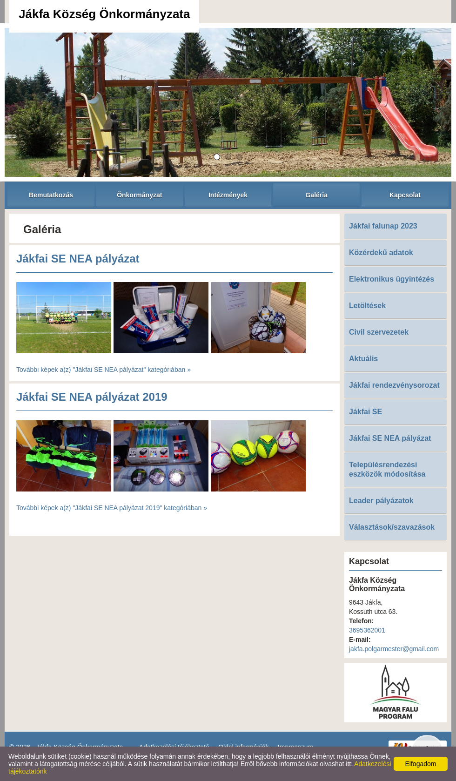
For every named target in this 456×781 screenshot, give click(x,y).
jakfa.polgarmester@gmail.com (394, 649)
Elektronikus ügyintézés (391, 279)
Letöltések (367, 306)
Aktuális (363, 359)
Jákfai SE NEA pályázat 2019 (92, 396)
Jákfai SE (365, 412)
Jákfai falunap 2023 (383, 226)
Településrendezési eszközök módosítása (387, 469)
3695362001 (367, 630)
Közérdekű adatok (381, 252)
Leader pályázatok (381, 501)
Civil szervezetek (379, 332)
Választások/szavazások (392, 527)
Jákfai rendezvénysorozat (394, 385)
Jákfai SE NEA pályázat (78, 258)
